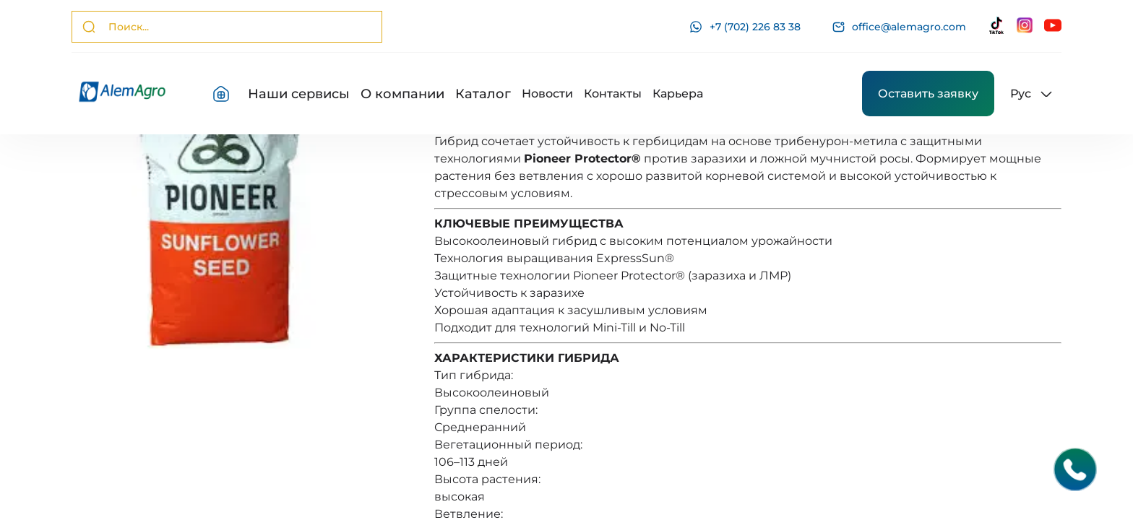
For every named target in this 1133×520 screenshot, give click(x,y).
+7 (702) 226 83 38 (745, 26)
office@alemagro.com (899, 27)
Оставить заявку (928, 93)
